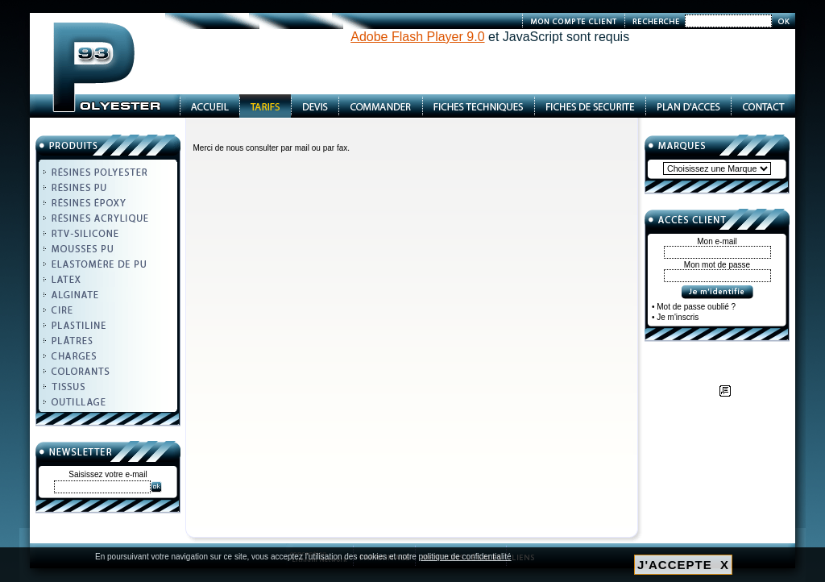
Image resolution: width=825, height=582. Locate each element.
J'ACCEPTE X (683, 565)
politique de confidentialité (465, 556)
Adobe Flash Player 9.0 (417, 37)
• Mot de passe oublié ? (694, 306)
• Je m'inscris (675, 317)
